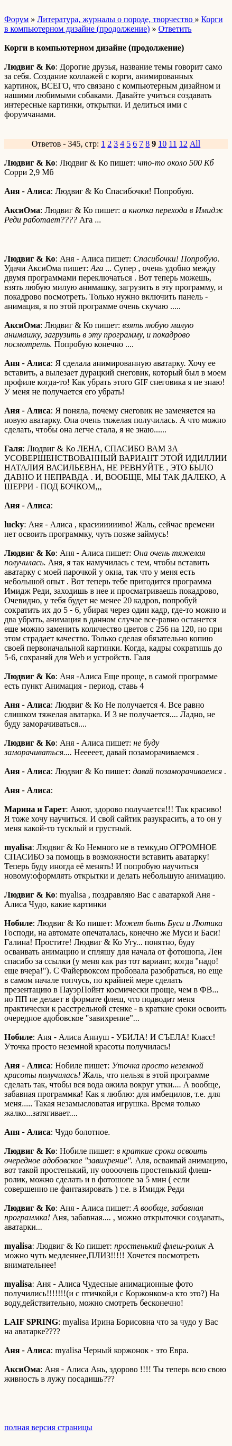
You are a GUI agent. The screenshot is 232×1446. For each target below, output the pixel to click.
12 (183, 143)
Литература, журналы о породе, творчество (115, 19)
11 (173, 143)
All (195, 143)
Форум (16, 19)
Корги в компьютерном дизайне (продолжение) (113, 24)
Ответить (175, 28)
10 (162, 143)
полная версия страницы (48, 1427)
